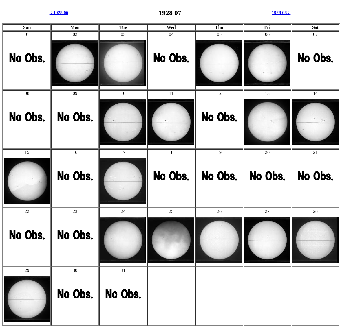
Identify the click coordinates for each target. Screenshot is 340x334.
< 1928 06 (59, 12)
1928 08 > (281, 12)
